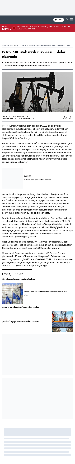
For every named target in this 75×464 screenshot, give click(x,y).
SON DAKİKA (6, 27)
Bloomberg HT (7, 45)
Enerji (17, 45)
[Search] (67, 19)
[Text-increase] (65, 117)
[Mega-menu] (71, 19)
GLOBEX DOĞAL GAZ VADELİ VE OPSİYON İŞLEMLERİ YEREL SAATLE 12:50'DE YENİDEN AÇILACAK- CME (43, 28)
